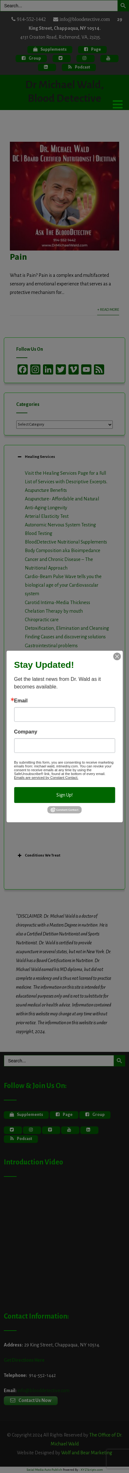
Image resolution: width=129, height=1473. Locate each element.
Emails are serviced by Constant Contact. (46, 777)
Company (25, 731)
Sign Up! (64, 795)
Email (21, 700)
